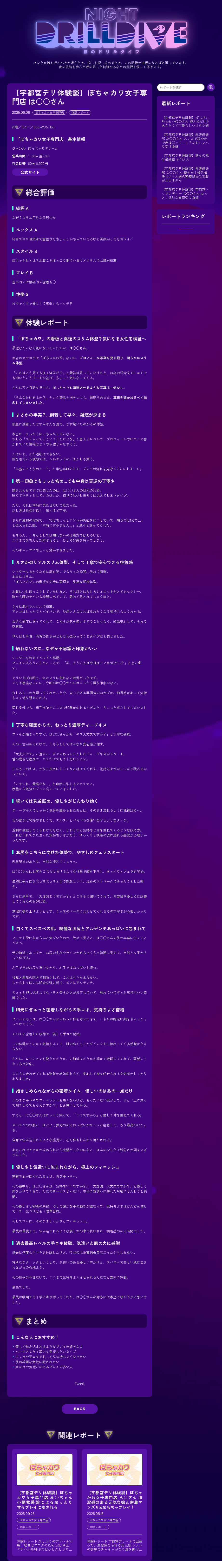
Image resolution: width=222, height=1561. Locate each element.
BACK (79, 1409)
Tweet (80, 1383)
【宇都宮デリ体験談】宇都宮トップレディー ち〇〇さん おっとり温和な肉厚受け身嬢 (185, 193)
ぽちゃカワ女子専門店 (49, 112)
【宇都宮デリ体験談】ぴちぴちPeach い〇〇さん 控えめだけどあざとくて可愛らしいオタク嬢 (186, 121)
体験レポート (80, 112)
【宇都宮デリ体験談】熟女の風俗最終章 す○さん (185, 157)
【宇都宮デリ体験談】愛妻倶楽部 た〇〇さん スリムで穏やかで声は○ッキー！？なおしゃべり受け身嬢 (185, 140)
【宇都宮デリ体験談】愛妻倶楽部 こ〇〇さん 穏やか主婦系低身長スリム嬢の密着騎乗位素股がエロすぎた (185, 174)
